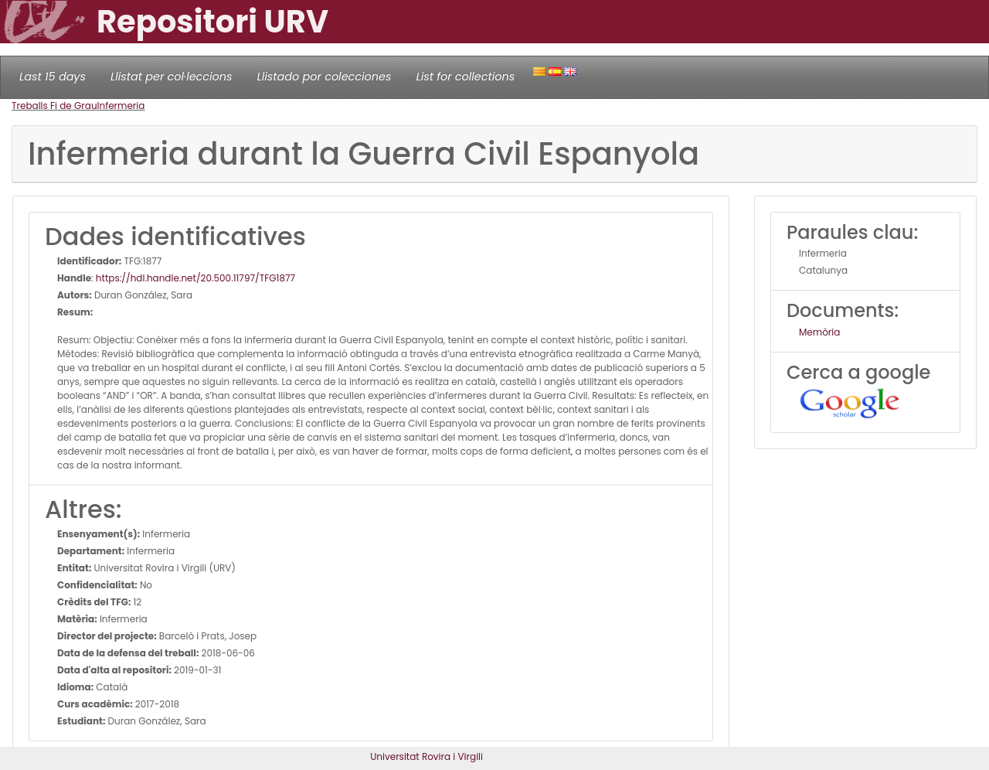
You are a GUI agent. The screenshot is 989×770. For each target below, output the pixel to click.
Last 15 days (52, 76)
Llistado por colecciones (324, 76)
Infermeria (121, 105)
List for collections (465, 76)
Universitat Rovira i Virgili (426, 756)
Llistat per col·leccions (171, 76)
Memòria (819, 332)
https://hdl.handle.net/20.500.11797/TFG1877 (195, 277)
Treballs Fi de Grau (54, 105)
